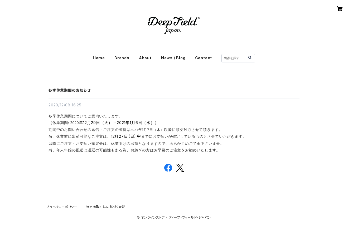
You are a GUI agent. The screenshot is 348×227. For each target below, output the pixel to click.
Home (99, 58)
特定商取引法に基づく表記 (105, 207)
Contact (203, 58)
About (145, 58)
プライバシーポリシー (62, 207)
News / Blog (173, 58)
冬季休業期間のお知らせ (70, 90)
